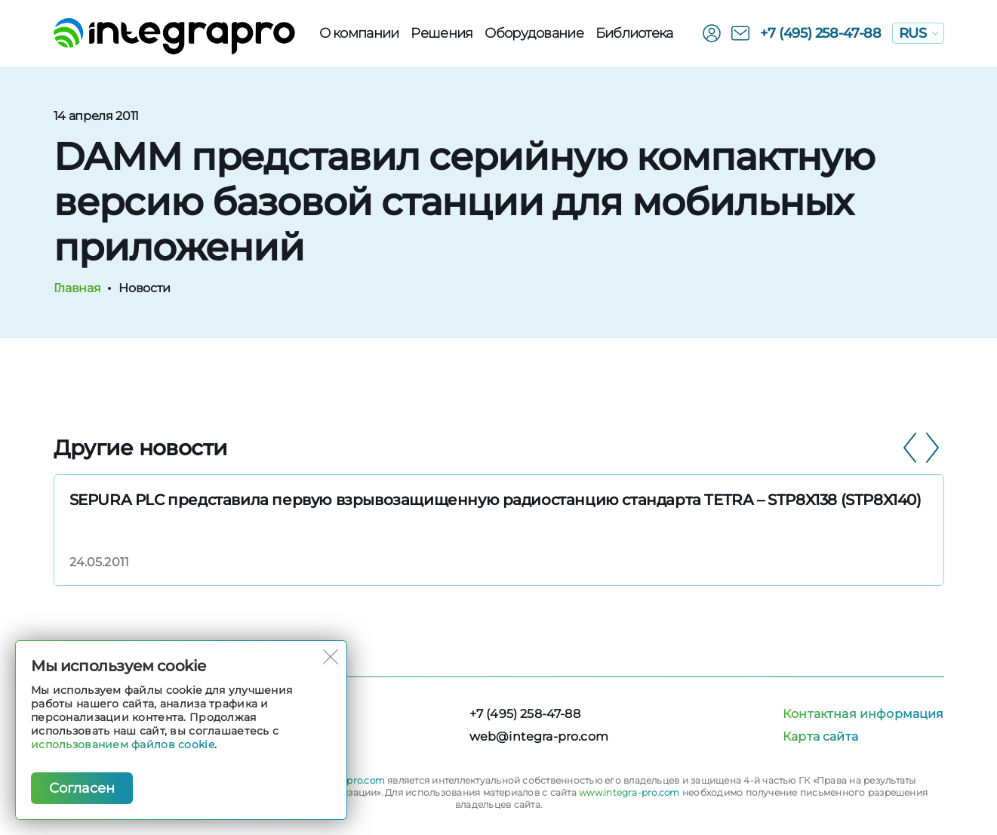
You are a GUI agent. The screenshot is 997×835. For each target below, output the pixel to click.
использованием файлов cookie (122, 744)
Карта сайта (820, 736)
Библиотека (634, 33)
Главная (77, 288)
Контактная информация (863, 714)
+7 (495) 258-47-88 (821, 33)
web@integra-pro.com (538, 736)
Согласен (82, 788)
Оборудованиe (534, 33)
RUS (919, 33)
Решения (441, 33)
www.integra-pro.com (629, 792)
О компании (359, 33)
